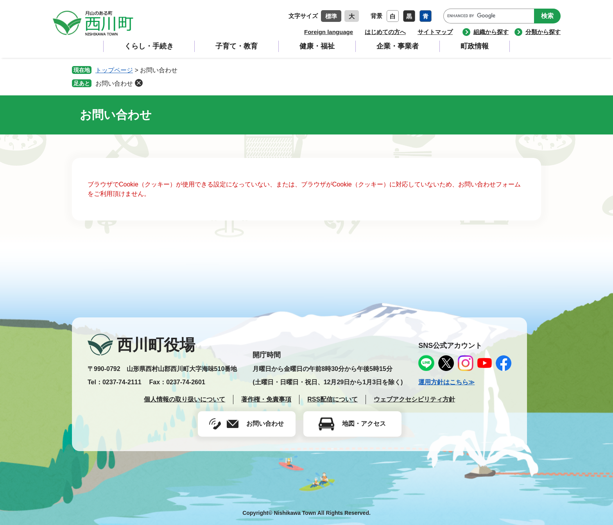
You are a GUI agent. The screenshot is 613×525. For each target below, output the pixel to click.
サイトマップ (435, 32)
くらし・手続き (149, 46)
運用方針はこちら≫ (446, 382)
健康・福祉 (317, 46)
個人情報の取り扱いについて (184, 399)
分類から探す (543, 32)
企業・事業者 (397, 46)
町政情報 (475, 46)
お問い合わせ (114, 83)
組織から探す (491, 32)
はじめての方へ (385, 32)
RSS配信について (332, 399)
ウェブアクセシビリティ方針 (414, 399)
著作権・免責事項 (266, 399)
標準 (331, 16)
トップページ (114, 70)
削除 (139, 83)
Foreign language (328, 32)
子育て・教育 (236, 46)
